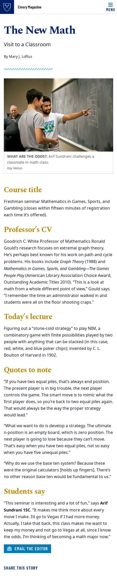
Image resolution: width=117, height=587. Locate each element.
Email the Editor (27, 548)
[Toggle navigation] (110, 7)
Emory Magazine (29, 7)
